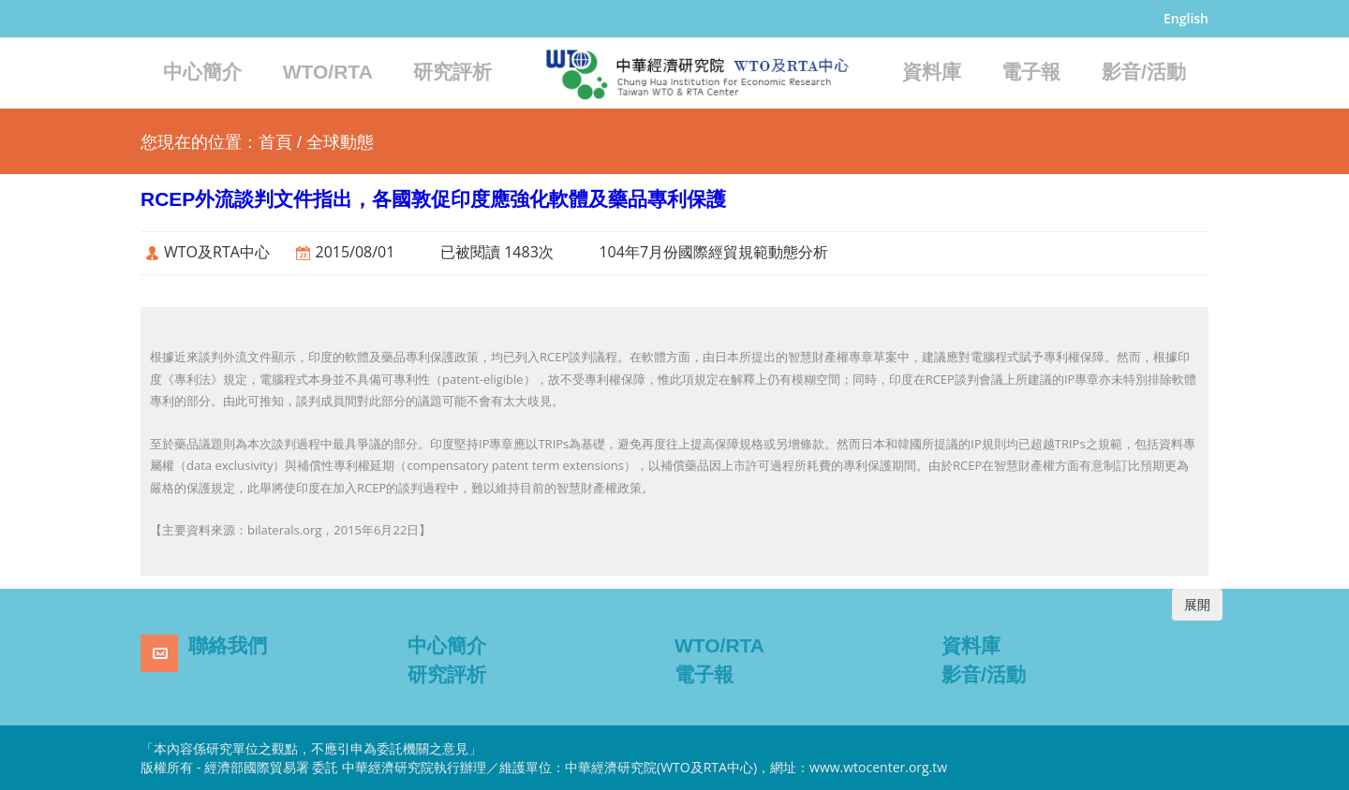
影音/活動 (1144, 71)
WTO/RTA (328, 71)
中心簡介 (202, 71)
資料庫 (931, 71)
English (1186, 18)
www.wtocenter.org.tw (878, 767)
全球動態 (340, 142)
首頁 (275, 142)
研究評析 (452, 71)
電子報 (1030, 71)
